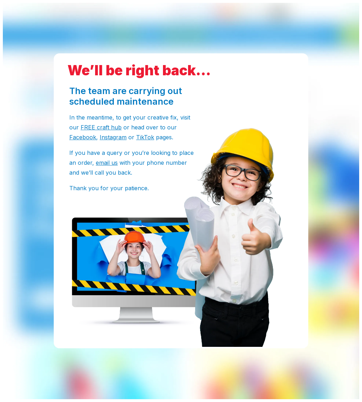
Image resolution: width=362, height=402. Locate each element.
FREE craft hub (101, 127)
